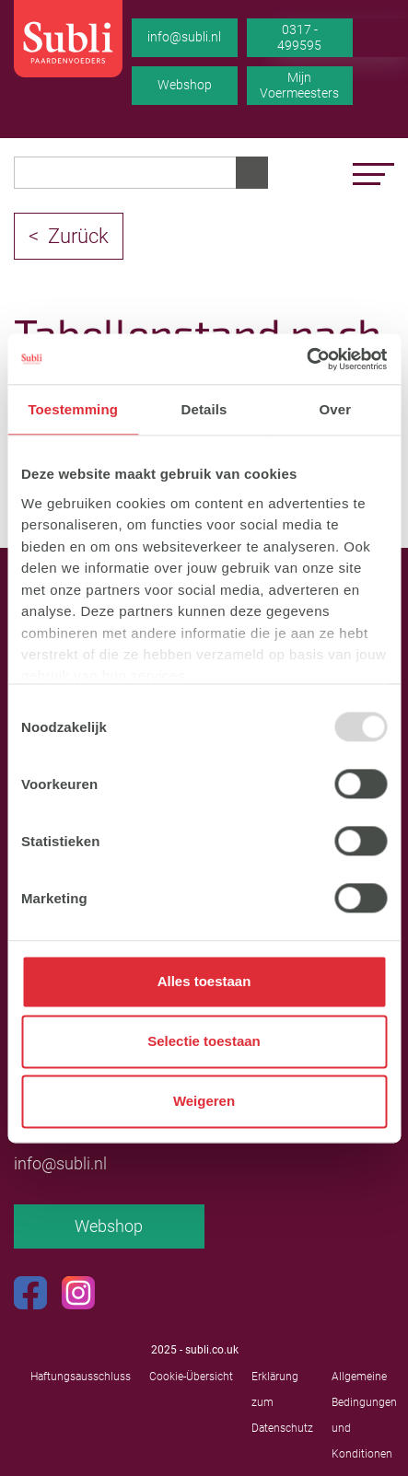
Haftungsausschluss (80, 1376)
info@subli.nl (184, 36)
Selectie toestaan (204, 1042)
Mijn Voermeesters (299, 85)
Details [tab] (204, 409)
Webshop (184, 84)
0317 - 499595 (299, 37)
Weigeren (204, 1102)
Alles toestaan (204, 982)
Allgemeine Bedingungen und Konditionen (364, 1415)
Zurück (78, 236)
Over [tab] (336, 409)
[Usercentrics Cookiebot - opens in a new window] (306, 359)
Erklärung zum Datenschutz (282, 1402)
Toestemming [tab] (73, 409)
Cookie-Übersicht (191, 1376)
